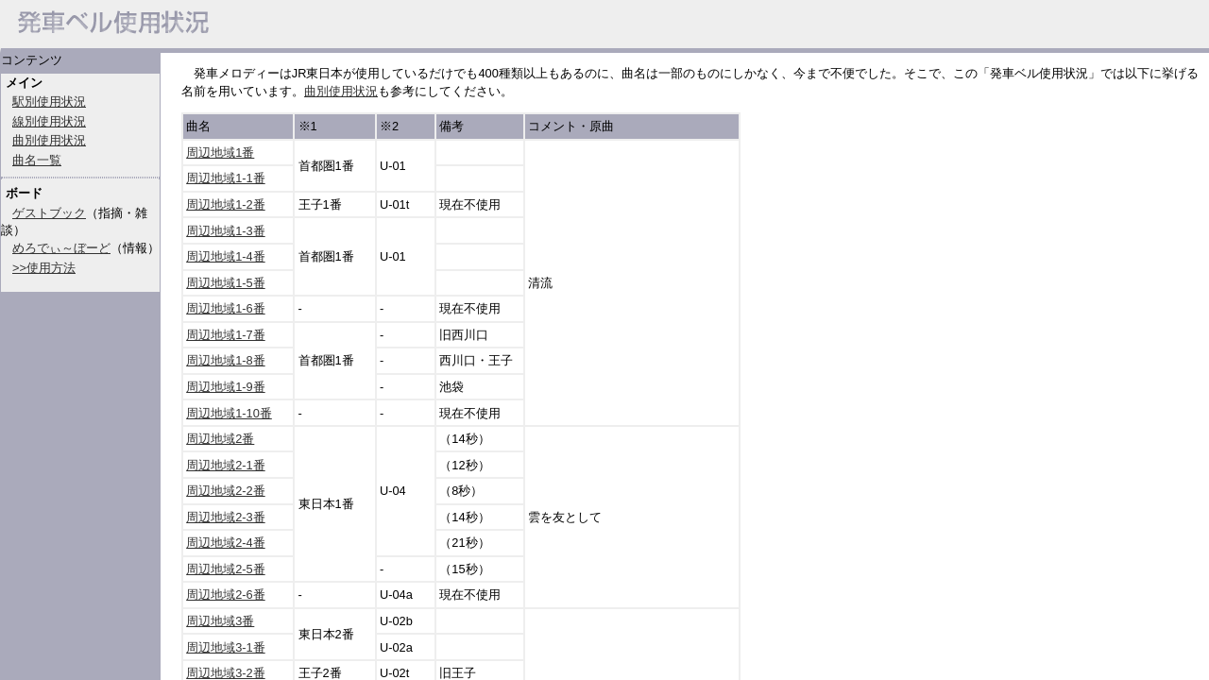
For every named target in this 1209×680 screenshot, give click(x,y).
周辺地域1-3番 (225, 231)
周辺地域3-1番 (225, 647)
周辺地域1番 (220, 152)
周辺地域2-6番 (225, 594)
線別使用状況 (49, 121)
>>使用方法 (44, 268)
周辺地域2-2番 (225, 491)
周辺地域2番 (220, 439)
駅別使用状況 (49, 101)
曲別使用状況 (49, 140)
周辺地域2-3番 (225, 517)
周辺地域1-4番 (225, 256)
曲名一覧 (36, 160)
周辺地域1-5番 (225, 283)
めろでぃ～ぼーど (61, 248)
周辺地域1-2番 (225, 204)
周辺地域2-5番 (225, 569)
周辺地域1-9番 (225, 387)
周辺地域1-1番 (225, 178)
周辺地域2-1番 (225, 465)
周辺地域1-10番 (229, 413)
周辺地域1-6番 (225, 308)
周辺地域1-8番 (225, 360)
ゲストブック (49, 213)
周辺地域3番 (220, 621)
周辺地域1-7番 (225, 335)
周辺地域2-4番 (225, 543)
